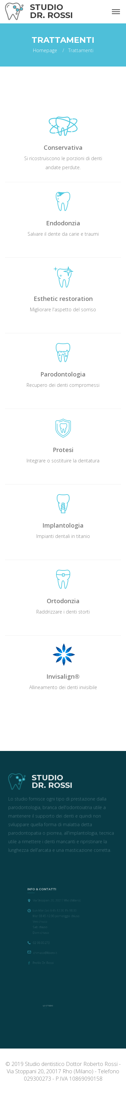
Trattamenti (80, 50)
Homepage (45, 50)
